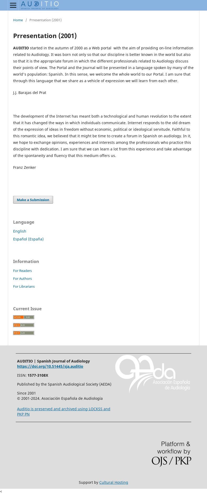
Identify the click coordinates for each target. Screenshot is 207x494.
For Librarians (24, 286)
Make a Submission (33, 199)
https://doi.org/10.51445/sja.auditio (50, 366)
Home (18, 20)
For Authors (22, 278)
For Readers (22, 270)
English (19, 231)
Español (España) (28, 239)
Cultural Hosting (113, 482)
